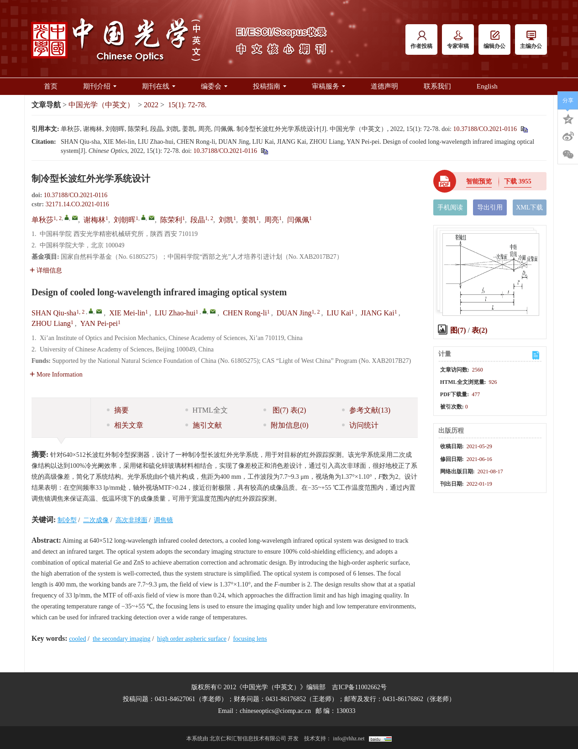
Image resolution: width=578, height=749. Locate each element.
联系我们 (437, 86)
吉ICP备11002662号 (359, 687)
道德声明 (384, 86)
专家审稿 (458, 40)
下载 (517, 181)
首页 (51, 86)
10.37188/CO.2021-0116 (484, 129)
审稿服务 (328, 86)
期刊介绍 (99, 86)
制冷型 (67, 520)
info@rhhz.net (348, 738)
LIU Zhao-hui (175, 313)
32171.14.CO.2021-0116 (77, 204)
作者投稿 (421, 40)
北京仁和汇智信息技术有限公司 (248, 738)
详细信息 (46, 270)
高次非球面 (131, 520)
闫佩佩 (298, 220)
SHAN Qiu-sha (54, 313)
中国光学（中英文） (101, 105)
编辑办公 (494, 40)
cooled (77, 638)
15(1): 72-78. (187, 105)
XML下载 (529, 207)
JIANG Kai (377, 313)
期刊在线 (158, 86)
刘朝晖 (125, 220)
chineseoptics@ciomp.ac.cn (275, 710)
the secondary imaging (122, 638)
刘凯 (226, 220)
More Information (56, 374)
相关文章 (125, 425)
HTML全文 (206, 410)
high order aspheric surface (191, 638)
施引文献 (203, 425)
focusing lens (250, 638)
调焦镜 (163, 520)
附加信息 (286, 425)
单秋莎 (42, 220)
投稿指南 (269, 86)
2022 (151, 105)
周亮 (271, 220)
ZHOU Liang (51, 323)
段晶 (197, 220)
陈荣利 (171, 220)
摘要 (118, 410)
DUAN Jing (294, 313)
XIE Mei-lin (127, 313)
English (487, 86)
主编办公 (531, 40)
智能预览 (479, 181)
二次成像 (96, 520)
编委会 (214, 86)
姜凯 (249, 220)
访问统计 (360, 425)
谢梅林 (94, 220)
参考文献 (366, 410)
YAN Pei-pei (99, 323)
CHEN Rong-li (245, 313)
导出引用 (490, 207)
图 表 (284, 410)
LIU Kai (339, 313)
